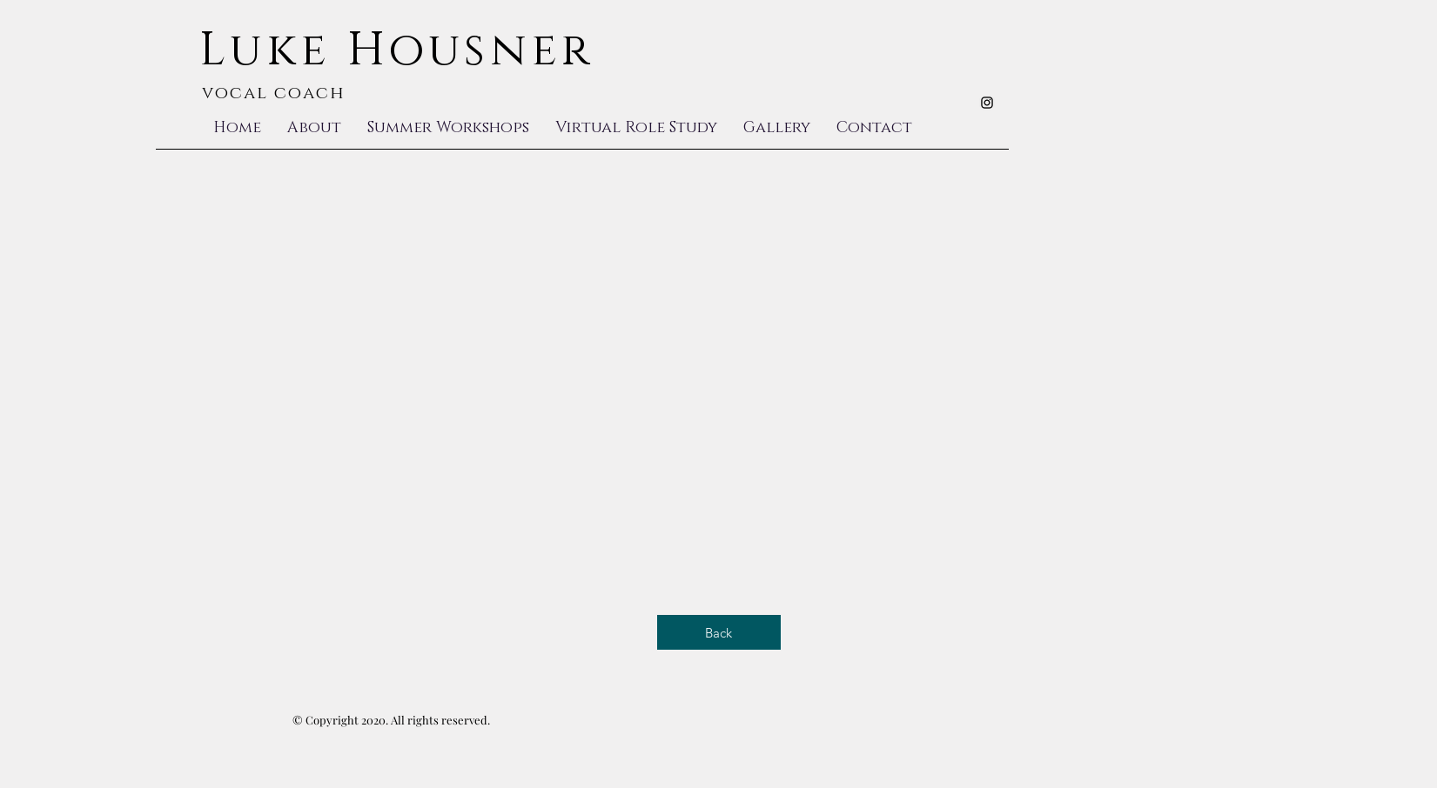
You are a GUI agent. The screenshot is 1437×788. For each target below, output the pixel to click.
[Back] (719, 632)
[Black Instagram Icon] (987, 102)
